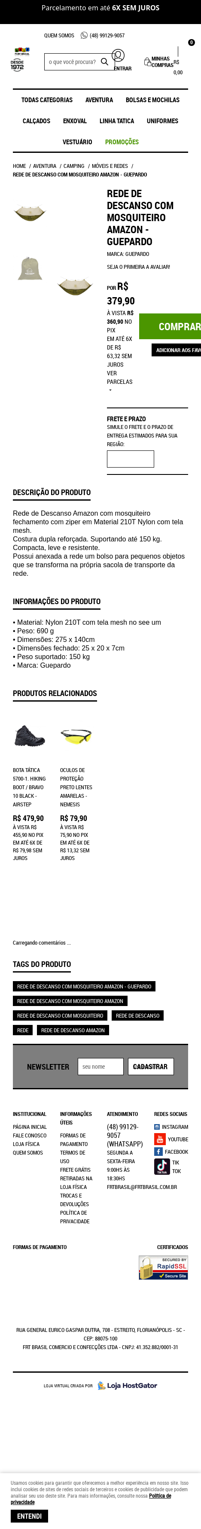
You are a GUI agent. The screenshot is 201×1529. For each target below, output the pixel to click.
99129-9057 (107, 35)
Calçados (36, 120)
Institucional (29, 1095)
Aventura (99, 99)
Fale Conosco (29, 1117)
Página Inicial (30, 1108)
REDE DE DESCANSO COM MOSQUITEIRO (60, 997)
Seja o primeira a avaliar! (138, 267)
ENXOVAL (75, 120)
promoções (122, 141)
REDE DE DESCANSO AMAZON (73, 1011)
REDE (22, 1011)
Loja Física (26, 1125)
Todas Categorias (47, 99)
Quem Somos (59, 35)
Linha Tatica (117, 120)
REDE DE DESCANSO (137, 997)
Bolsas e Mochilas (153, 99)
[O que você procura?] (104, 61)
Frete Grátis (75, 1151)
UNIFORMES (162, 120)
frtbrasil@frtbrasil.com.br (142, 1168)
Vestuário (77, 141)
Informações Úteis (76, 1099)
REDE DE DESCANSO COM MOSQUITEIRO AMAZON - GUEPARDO (84, 968)
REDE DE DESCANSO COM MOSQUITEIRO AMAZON (70, 982)
